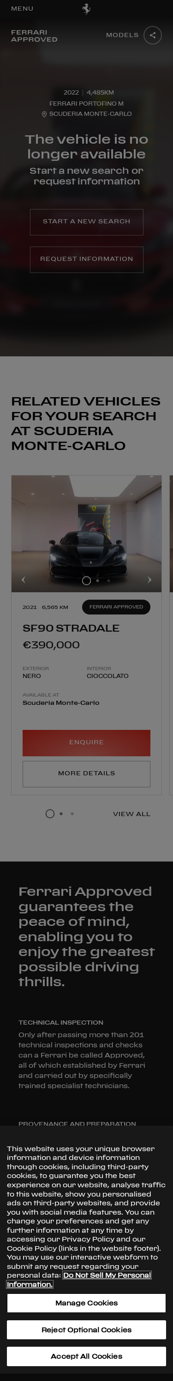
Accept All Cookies (86, 1356)
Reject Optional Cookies (86, 1329)
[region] (86, 1250)
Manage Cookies (86, 1302)
